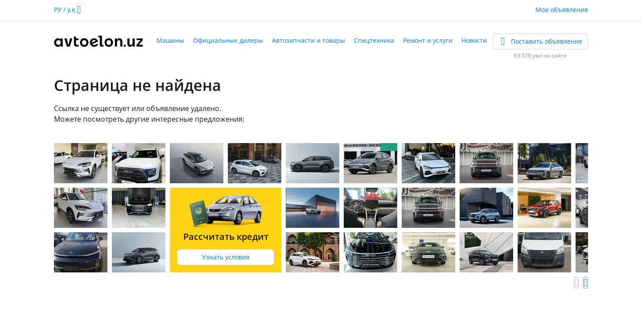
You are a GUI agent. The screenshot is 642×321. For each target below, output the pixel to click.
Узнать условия (226, 257)
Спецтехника (374, 40)
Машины (170, 40)
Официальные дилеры (228, 40)
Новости (474, 40)
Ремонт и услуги (428, 40)
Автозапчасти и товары (308, 40)
